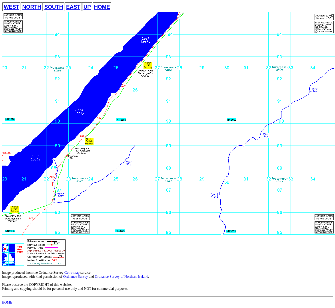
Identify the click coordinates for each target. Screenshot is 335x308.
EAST (73, 7)
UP (87, 7)
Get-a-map (72, 272)
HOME (102, 7)
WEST (11, 7)
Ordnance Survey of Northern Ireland (121, 276)
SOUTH (53, 7)
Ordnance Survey (75, 276)
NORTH (31, 7)
